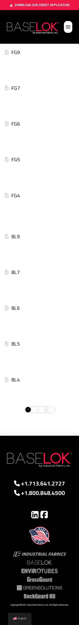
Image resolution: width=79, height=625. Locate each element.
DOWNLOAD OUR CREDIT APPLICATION (42, 5)
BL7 (15, 272)
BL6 (15, 308)
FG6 (15, 123)
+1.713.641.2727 (39, 483)
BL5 (15, 343)
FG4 (15, 195)
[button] (68, 27)
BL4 (15, 379)
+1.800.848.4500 (39, 492)
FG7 (15, 88)
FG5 (15, 159)
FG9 (15, 52)
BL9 (15, 236)
